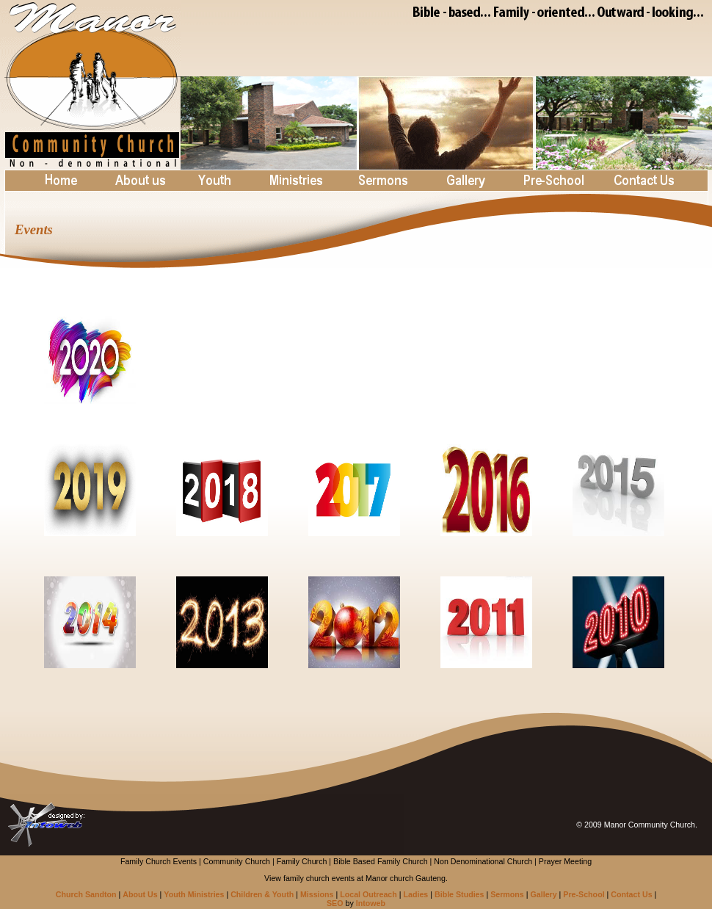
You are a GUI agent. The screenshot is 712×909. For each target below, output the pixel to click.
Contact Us (631, 894)
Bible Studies (459, 894)
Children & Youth (262, 894)
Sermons (507, 894)
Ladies (416, 894)
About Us (140, 894)
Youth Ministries (194, 894)
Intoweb (370, 903)
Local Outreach (368, 894)
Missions (317, 894)
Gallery (544, 894)
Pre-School (583, 894)
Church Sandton (86, 894)
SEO (335, 903)
